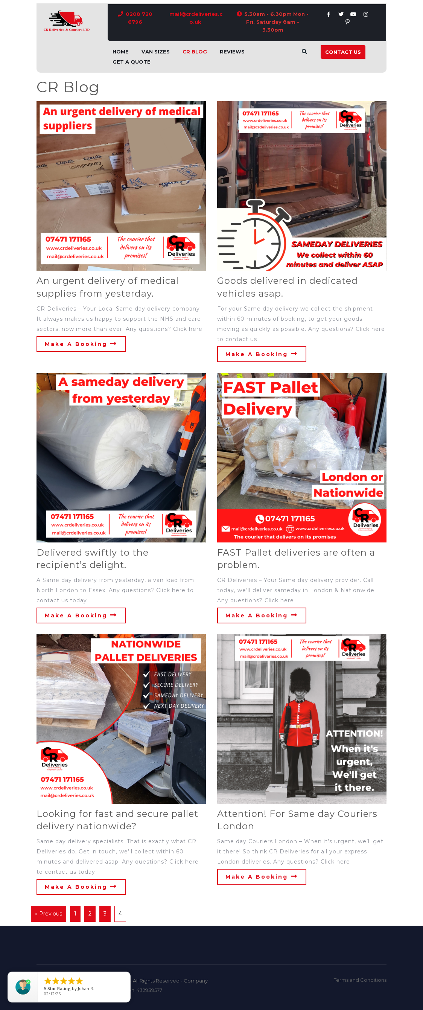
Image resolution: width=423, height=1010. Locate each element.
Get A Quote (132, 62)
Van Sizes (156, 52)
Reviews (232, 52)
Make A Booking (81, 344)
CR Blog (195, 52)
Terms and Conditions (360, 980)
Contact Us (343, 52)
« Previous (48, 913)
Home (121, 52)
